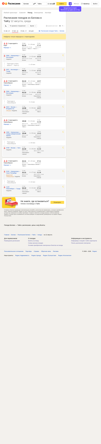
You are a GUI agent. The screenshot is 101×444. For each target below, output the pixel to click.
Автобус (48, 12)
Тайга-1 (39, 74)
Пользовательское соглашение (13, 251)
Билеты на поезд (33, 241)
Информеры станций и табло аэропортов (84, 241)
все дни (31, 31)
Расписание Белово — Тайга (27, 235)
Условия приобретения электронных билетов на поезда (45, 245)
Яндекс (94, 251)
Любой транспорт (10, 12)
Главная (6, 235)
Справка (36, 251)
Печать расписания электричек (80, 243)
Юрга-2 (39, 60)
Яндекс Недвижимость (22, 255)
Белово (24, 60)
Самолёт (22, 12)
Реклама (55, 251)
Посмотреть (57, 202)
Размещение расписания (12, 241)
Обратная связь (46, 251)
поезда (40, 235)
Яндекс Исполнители (64, 255)
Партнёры (28, 251)
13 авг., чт (24, 31)
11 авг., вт (7, 31)
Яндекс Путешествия (49, 255)
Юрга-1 (24, 74)
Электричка (38, 12)
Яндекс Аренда (36, 255)
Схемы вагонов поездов (35, 243)
